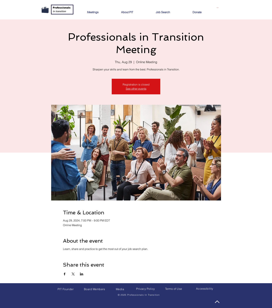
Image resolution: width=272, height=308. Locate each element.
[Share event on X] (73, 274)
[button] (135, 10)
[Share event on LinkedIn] (81, 274)
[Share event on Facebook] (64, 274)
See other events (136, 88)
